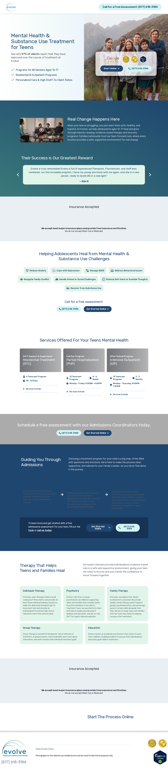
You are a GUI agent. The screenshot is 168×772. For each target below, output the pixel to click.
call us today (44, 531)
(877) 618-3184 (13, 763)
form (31, 531)
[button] (18, 175)
